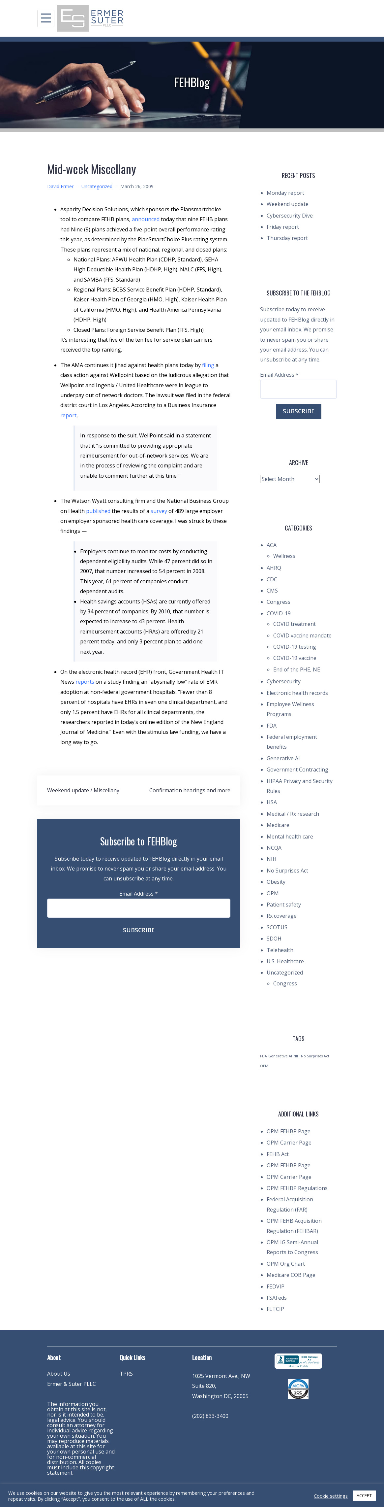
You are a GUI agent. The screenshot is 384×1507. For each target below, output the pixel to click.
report (68, 415)
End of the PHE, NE (296, 669)
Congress (278, 601)
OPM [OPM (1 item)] (264, 1066)
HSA (272, 802)
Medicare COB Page (291, 1275)
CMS (272, 590)
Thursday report (287, 238)
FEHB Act (278, 1154)
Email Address (138, 893)
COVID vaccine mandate (302, 635)
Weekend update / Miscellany (83, 790)
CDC (272, 579)
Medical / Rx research (293, 813)
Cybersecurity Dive (290, 215)
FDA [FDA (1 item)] (263, 1056)
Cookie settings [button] (331, 1496)
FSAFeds (277, 1297)
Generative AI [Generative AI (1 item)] (280, 1056)
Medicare (278, 825)
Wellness (284, 556)
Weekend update (288, 204)
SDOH (274, 938)
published (99, 511)
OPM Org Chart (286, 1263)
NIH (272, 859)
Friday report (283, 226)
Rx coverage (282, 915)
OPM (273, 893)
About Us (58, 1373)
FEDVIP (275, 1286)
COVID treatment (294, 624)
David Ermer (60, 186)
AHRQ (274, 567)
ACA (272, 545)
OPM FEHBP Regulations (297, 1188)
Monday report (285, 192)
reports (85, 681)
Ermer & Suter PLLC (71, 1383)
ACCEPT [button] (364, 1495)
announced (146, 219)
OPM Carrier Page (289, 1142)
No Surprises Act (287, 870)
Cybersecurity (284, 681)
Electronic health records (297, 693)
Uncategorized (96, 186)
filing (209, 365)
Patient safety (284, 904)
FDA (272, 725)
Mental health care (290, 836)
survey (159, 511)
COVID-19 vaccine (294, 658)
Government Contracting (297, 769)
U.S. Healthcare (285, 961)
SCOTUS (277, 927)
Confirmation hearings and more (189, 790)
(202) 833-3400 (210, 1416)
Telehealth (280, 950)
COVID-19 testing (294, 646)
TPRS (126, 1373)
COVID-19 (279, 613)
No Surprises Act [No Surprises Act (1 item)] (315, 1056)
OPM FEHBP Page (288, 1131)
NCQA (274, 847)
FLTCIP (275, 1309)
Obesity (276, 881)
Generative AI (283, 758)
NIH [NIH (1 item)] (296, 1056)
